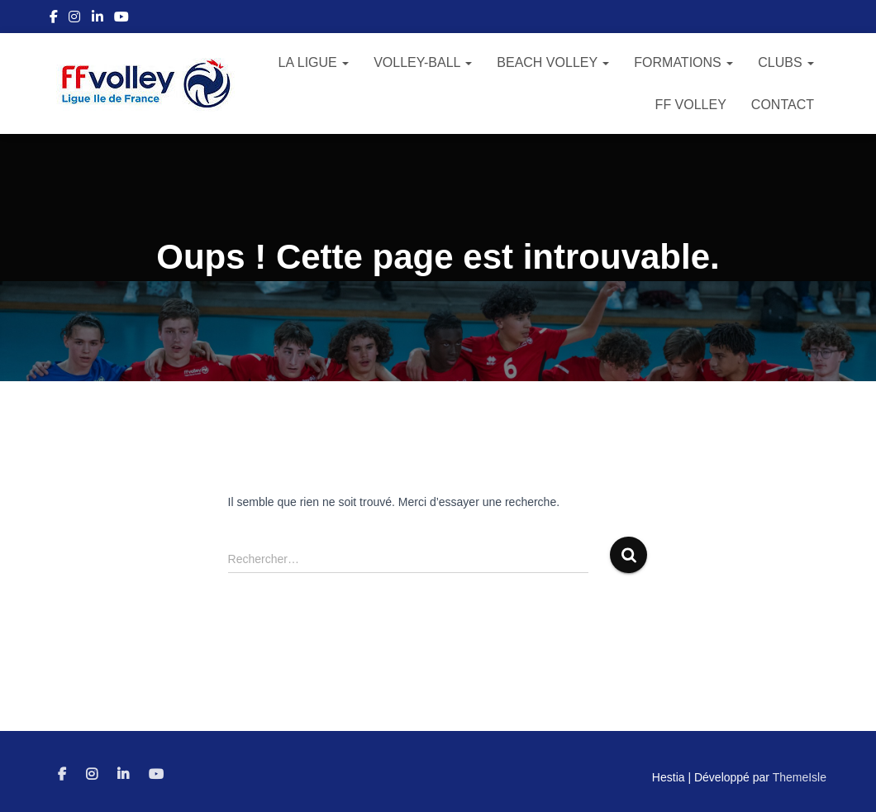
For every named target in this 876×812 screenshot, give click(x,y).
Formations (683, 62)
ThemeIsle (799, 777)
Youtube (121, 19)
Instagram (74, 19)
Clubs (786, 62)
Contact (782, 105)
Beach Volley (553, 62)
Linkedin (97, 19)
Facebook (54, 19)
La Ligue (314, 62)
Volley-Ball (423, 62)
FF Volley (690, 105)
